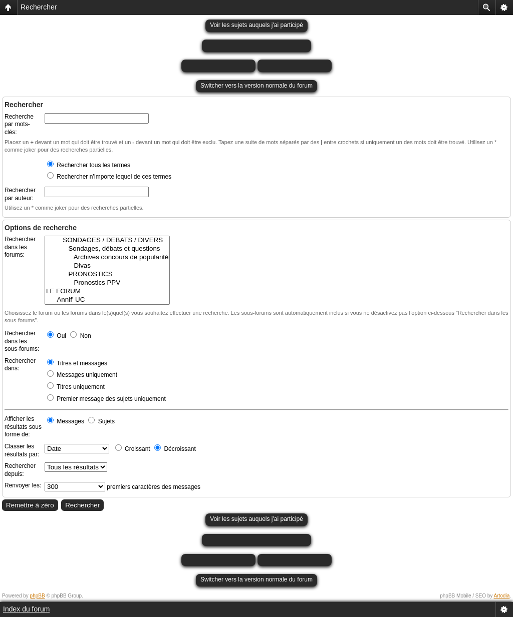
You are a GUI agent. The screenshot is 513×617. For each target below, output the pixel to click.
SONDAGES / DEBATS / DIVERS (107, 240)
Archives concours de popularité (107, 257)
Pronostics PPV (107, 283)
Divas (107, 266)
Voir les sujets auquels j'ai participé (256, 25)
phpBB (37, 595)
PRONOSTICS (107, 274)
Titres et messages (77, 363)
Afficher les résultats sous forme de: (23, 426)
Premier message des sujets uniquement (106, 398)
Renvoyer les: (23, 485)
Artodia (502, 595)
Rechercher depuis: (20, 469)
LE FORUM (107, 291)
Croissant (132, 448)
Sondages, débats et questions (107, 249)
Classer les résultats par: (22, 450)
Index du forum (26, 609)
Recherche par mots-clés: (19, 124)
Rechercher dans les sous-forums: (22, 341)
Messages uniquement (82, 374)
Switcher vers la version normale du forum (256, 85)
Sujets (101, 421)
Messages (65, 421)
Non (80, 335)
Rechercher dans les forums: (20, 247)
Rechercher (39, 7)
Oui (56, 335)
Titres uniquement (76, 386)
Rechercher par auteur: (20, 194)
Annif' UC (107, 300)
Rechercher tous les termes (88, 165)
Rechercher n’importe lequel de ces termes (109, 176)
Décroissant (175, 448)
